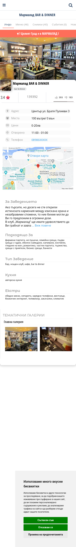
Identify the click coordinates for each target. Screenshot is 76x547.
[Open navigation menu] (4, 5)
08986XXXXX (39, 140)
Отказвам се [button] (45, 527)
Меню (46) (22, 24)
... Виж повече (41, 225)
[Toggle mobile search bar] (70, 5)
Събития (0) (59, 24)
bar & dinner (19, 89)
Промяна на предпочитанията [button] (45, 534)
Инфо (8, 24)
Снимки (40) (40, 24)
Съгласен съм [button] (45, 520)
